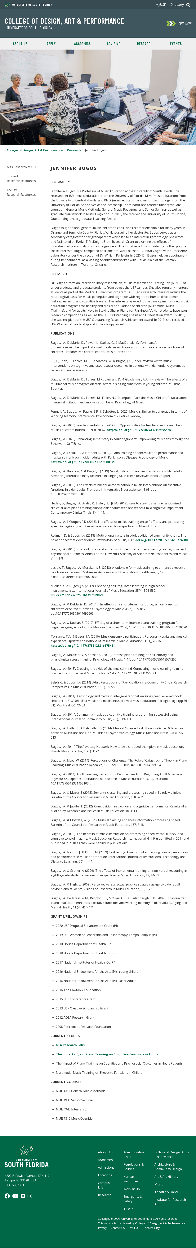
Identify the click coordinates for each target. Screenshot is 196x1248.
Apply (51, 43)
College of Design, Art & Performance (64, 20)
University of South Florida (28, 4)
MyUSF (161, 4)
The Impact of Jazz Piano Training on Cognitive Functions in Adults (107, 1054)
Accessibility (152, 1228)
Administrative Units (133, 1154)
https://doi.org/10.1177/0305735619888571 (83, 462)
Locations (105, 1175)
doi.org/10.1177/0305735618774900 (161, 540)
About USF (105, 1152)
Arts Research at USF (22, 167)
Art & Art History (166, 1177)
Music (158, 1185)
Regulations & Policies (133, 1167)
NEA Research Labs (70, 1045)
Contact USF (118, 1228)
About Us (20, 43)
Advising (113, 43)
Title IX (128, 1209)
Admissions (106, 1168)
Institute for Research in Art (171, 1202)
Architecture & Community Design (168, 1167)
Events (176, 43)
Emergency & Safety (132, 1199)
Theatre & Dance (166, 1192)
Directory (177, 4)
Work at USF (132, 1189)
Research (144, 43)
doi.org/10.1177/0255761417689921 (77, 595)
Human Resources (130, 1179)
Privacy (102, 1228)
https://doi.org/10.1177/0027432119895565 (139, 430)
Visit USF (135, 1228)
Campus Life (104, 1185)
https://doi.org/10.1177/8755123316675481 (83, 646)
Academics (82, 43)
